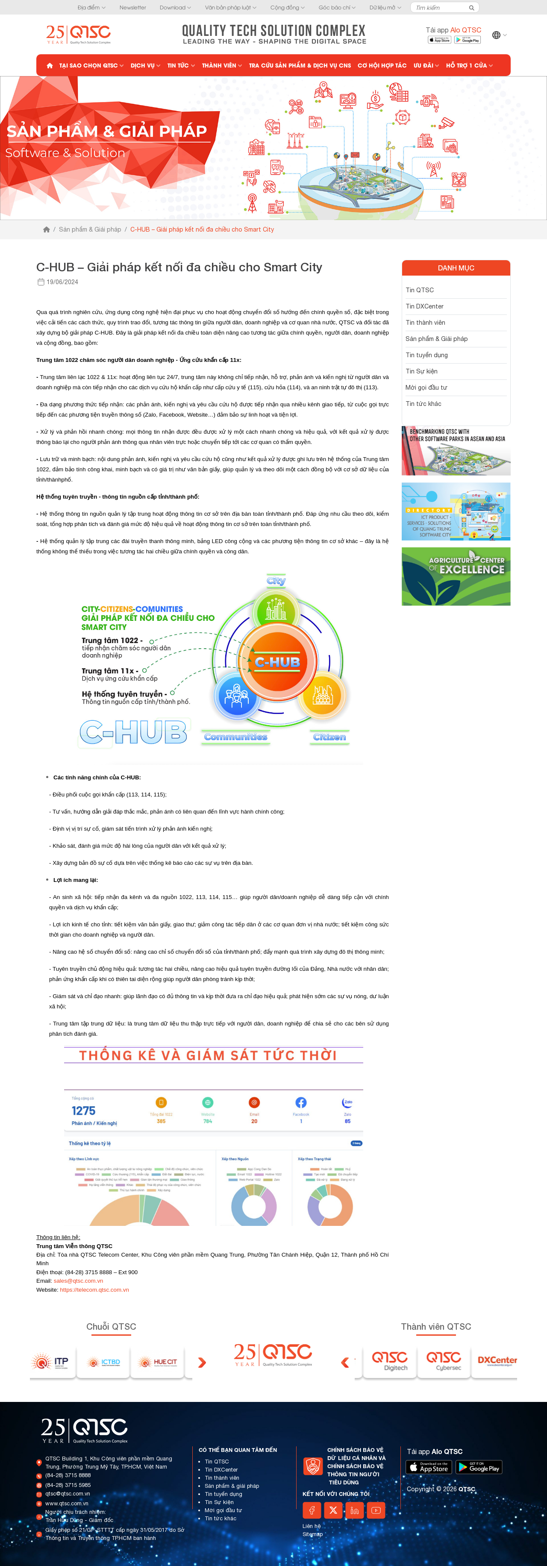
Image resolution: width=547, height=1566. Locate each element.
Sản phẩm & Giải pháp (90, 229)
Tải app (453, 30)
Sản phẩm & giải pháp (232, 1486)
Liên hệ (312, 1526)
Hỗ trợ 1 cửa (466, 65)
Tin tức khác (423, 403)
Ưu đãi (423, 65)
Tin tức (178, 65)
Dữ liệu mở (382, 7)
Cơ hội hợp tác (382, 65)
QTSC (467, 1489)
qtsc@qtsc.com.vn (67, 1493)
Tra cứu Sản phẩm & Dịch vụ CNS (300, 65)
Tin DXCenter (425, 306)
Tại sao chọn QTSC (88, 65)
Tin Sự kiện (422, 371)
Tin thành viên (425, 322)
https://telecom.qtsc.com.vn (94, 1290)
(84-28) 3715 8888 (68, 1475)
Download (172, 7)
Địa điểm (89, 7)
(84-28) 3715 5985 (68, 1485)
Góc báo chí (334, 7)
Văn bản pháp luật (228, 7)
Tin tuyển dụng (427, 355)
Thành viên (219, 65)
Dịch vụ (143, 65)
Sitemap (313, 1534)
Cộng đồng (285, 7)
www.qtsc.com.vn (66, 1503)
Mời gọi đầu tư (426, 387)
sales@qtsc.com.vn (78, 1281)
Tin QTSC (420, 290)
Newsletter (133, 7)
